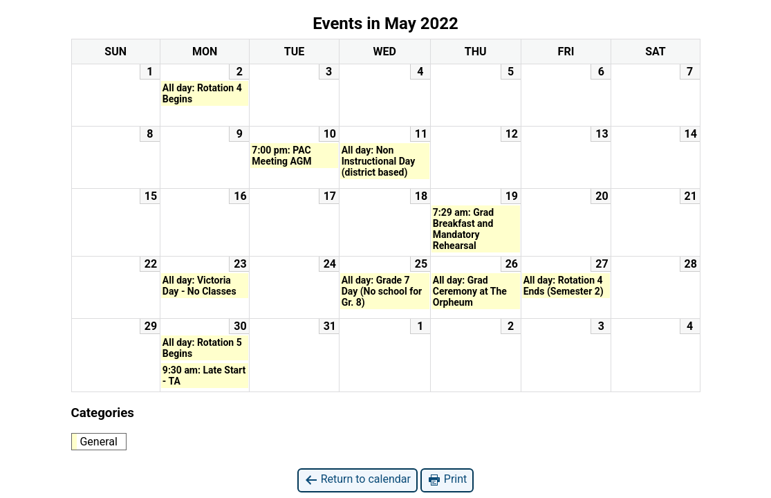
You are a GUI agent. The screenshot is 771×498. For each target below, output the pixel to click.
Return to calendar (357, 479)
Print (447, 479)
